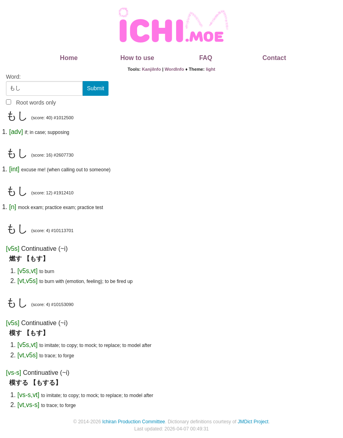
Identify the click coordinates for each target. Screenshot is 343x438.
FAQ (205, 57)
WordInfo (174, 69)
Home (69, 57)
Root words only (36, 102)
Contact (274, 57)
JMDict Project (253, 421)
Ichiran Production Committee (133, 421)
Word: (13, 77)
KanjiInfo (151, 69)
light (210, 69)
